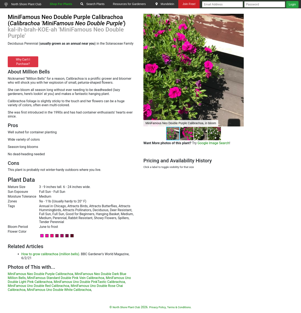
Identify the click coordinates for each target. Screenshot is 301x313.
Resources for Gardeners (129, 4)
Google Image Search (213, 143)
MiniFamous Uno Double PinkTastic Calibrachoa (89, 282)
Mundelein (165, 4)
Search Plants (92, 4)
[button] (240, 70)
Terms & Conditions (179, 307)
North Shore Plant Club (22, 4)
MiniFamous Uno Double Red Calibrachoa (38, 286)
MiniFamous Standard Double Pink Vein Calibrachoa (65, 278)
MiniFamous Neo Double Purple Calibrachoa (40, 274)
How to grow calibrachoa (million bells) (50, 254)
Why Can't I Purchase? (23, 62)
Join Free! (188, 4)
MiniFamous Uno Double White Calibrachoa (59, 290)
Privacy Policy (157, 307)
